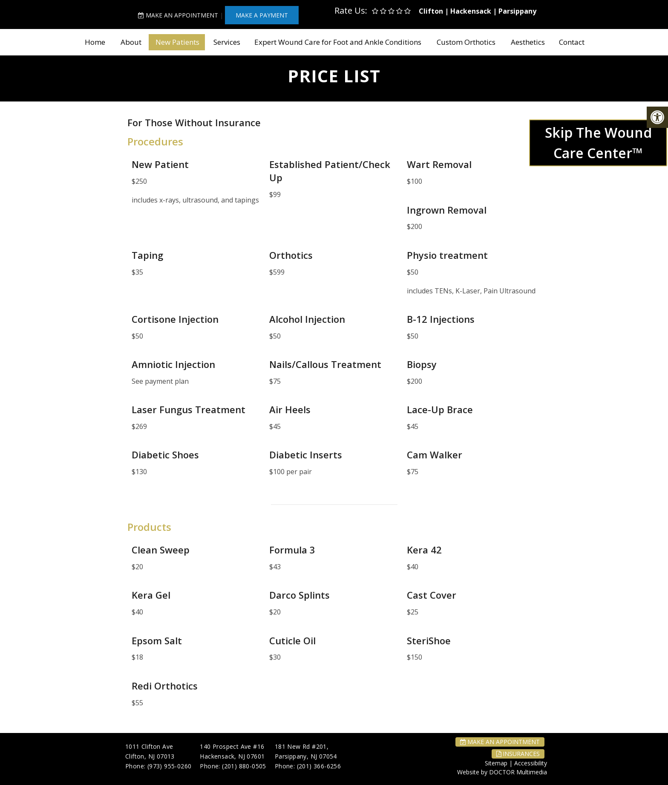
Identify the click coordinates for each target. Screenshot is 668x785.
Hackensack (470, 11)
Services (226, 42)
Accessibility (530, 763)
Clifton (431, 11)
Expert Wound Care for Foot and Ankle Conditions (337, 42)
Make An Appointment (178, 15)
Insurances (518, 754)
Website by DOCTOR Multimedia (502, 772)
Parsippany (517, 11)
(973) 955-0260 (169, 766)
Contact (571, 42)
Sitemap (496, 763)
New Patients (177, 42)
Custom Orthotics (466, 42)
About (131, 42)
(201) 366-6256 (319, 766)
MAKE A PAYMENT (262, 15)
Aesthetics (528, 42)
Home (95, 42)
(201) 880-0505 (244, 766)
